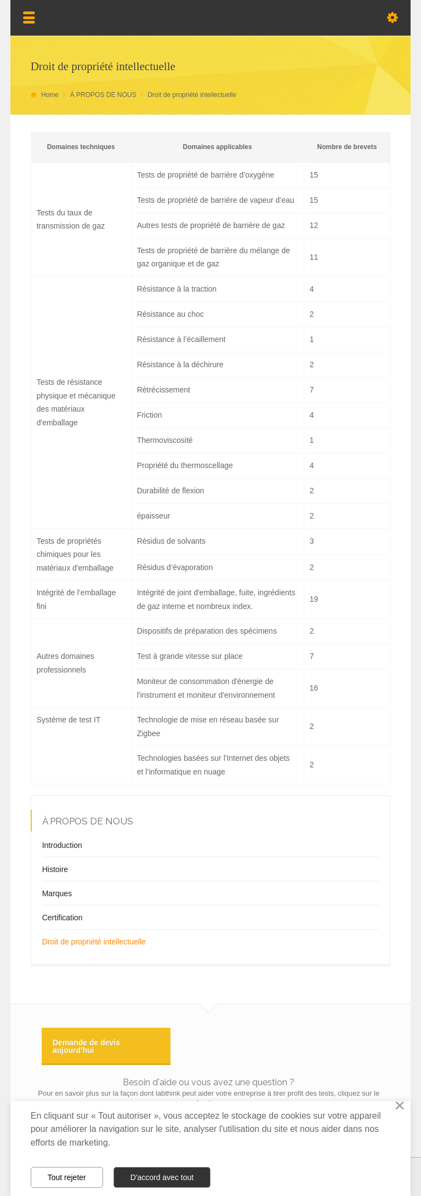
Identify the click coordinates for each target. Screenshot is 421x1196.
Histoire (55, 869)
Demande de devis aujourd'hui (86, 1046)
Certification (62, 917)
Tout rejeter (67, 1177)
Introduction (62, 845)
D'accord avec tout (162, 1177)
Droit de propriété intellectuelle (94, 941)
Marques (57, 893)
